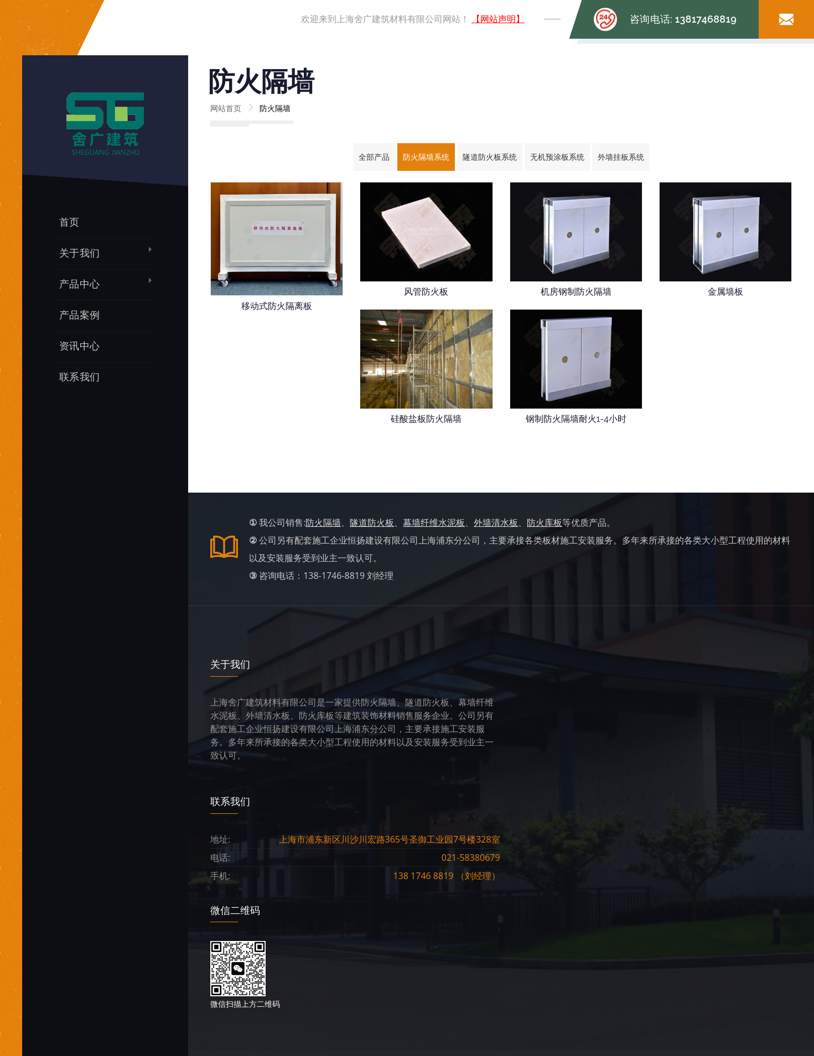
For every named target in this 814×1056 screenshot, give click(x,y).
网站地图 (588, 965)
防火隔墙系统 (426, 156)
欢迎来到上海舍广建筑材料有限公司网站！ (413, 19)
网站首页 (225, 108)
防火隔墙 (323, 522)
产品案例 (79, 315)
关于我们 (79, 253)
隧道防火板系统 (490, 156)
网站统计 (555, 965)
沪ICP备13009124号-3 (499, 965)
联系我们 (79, 377)
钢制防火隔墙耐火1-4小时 (576, 419)
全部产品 (374, 156)
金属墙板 (725, 291)
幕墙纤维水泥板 (434, 522)
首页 (69, 222)
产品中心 (79, 284)
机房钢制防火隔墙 (576, 291)
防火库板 (544, 522)
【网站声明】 (498, 19)
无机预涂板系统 (557, 156)
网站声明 (589, 941)
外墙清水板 (496, 522)
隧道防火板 (372, 522)
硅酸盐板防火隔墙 (426, 419)
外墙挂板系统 (621, 156)
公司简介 (320, 941)
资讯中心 (79, 346)
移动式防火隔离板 (276, 306)
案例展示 (428, 941)
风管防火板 (426, 291)
